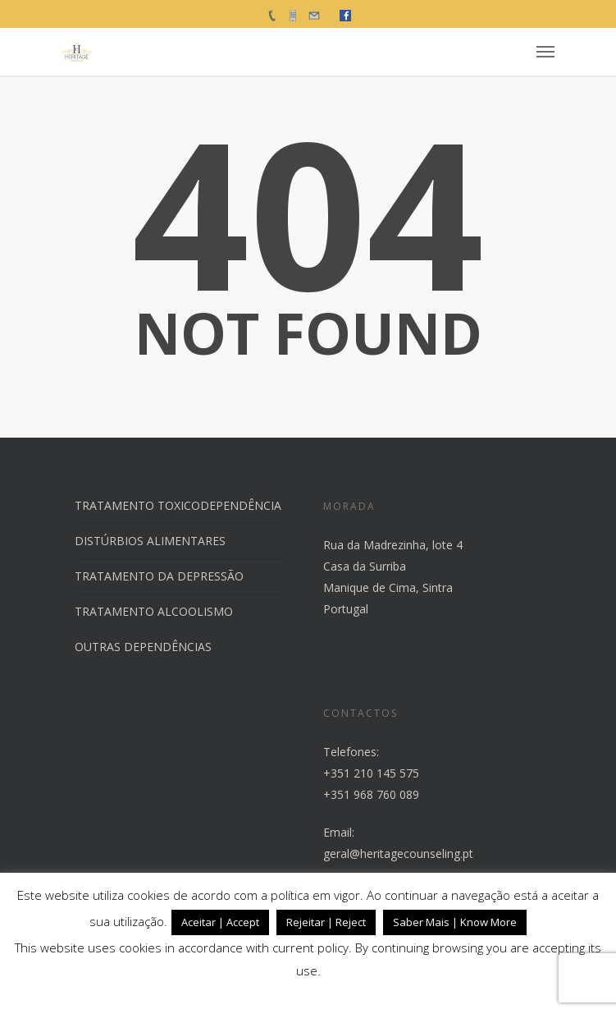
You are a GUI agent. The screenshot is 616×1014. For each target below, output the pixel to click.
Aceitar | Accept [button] (220, 922)
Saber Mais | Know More (455, 922)
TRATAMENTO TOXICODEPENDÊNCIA (178, 505)
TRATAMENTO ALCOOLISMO (154, 611)
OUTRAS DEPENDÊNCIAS (143, 646)
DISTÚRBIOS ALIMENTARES (150, 540)
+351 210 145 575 (371, 773)
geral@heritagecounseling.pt (398, 853)
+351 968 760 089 (371, 794)
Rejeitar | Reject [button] (326, 922)
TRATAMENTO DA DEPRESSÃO (159, 576)
